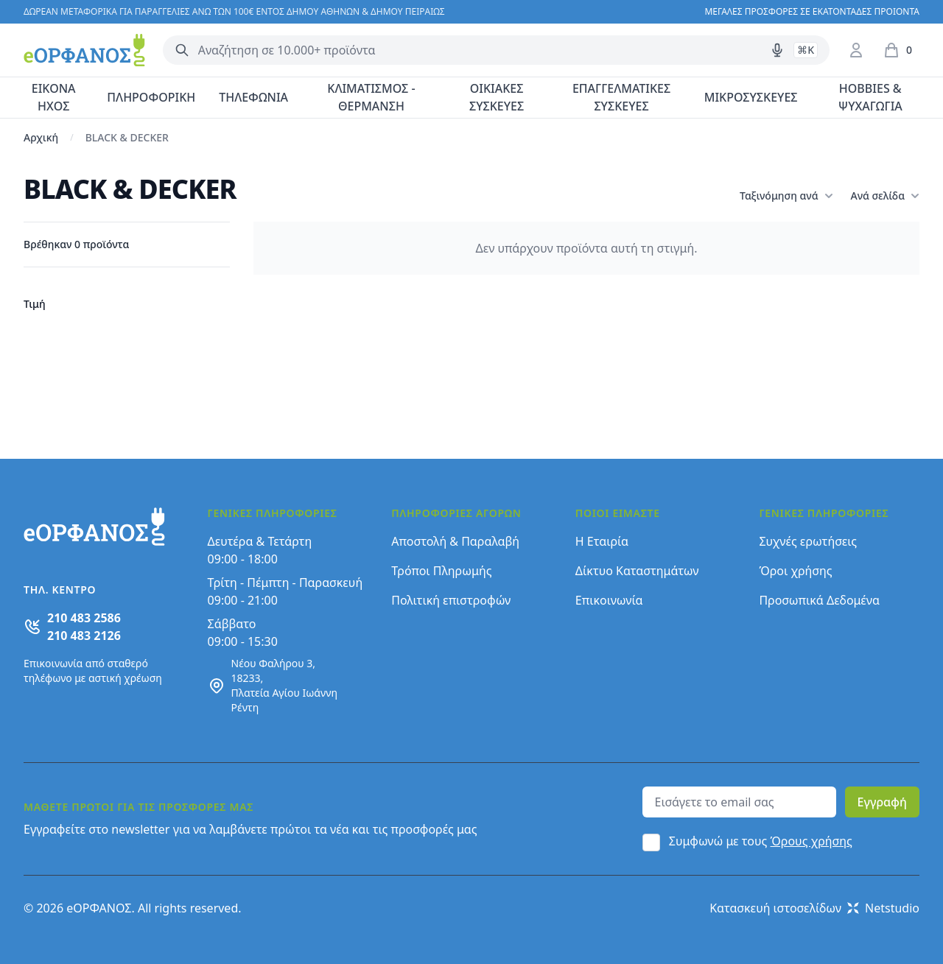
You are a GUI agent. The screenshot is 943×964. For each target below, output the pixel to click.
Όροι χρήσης (795, 571)
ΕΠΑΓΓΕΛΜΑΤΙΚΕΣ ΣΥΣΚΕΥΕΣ (621, 97)
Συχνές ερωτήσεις (808, 541)
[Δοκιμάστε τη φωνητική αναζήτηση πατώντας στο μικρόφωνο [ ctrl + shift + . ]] (777, 50)
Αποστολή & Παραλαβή (455, 541)
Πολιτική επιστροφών (451, 600)
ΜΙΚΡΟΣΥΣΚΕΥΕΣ (751, 97)
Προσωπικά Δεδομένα (819, 600)
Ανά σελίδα (885, 196)
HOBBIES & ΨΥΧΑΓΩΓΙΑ (870, 97)
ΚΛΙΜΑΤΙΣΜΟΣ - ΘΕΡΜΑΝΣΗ (371, 97)
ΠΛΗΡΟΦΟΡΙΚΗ (151, 97)
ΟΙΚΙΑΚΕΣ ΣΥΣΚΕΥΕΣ (496, 97)
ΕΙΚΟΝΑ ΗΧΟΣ (54, 97)
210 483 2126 (84, 635)
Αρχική (41, 137)
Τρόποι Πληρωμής (441, 571)
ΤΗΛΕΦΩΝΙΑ (253, 97)
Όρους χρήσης (811, 841)
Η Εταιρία (601, 541)
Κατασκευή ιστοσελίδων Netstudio (814, 908)
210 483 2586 (84, 618)
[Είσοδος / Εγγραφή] (856, 50)
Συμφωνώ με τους (760, 841)
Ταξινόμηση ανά (786, 196)
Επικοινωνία (609, 600)
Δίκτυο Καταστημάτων (637, 571)
